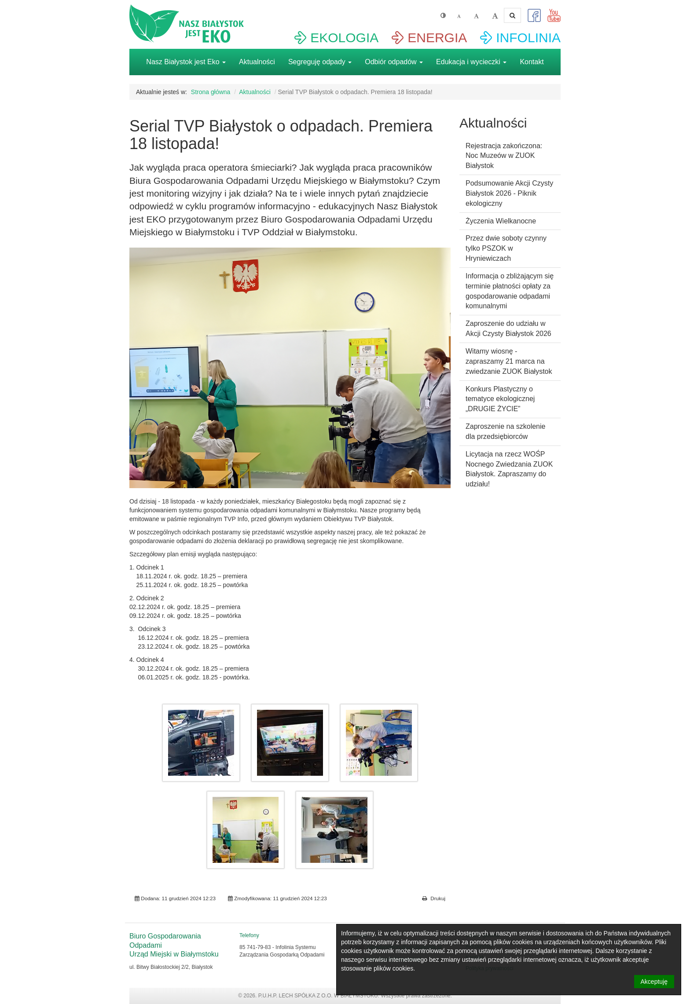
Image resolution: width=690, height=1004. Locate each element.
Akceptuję (654, 981)
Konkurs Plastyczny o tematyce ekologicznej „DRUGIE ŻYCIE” (500, 399)
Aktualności (257, 62)
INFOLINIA (528, 37)
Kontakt (531, 62)
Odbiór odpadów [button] (394, 62)
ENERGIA (437, 37)
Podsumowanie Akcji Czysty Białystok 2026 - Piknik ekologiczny (509, 193)
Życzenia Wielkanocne (501, 221)
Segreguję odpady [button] (320, 62)
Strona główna (211, 91)
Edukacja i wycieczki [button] (471, 62)
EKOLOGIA (344, 37)
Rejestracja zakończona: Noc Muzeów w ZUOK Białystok (504, 156)
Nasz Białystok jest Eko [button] (186, 62)
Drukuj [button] (433, 898)
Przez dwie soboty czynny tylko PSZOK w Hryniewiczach (506, 248)
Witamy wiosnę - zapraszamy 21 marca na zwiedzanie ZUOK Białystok (509, 361)
